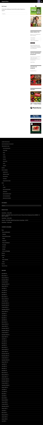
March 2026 (4, 275)
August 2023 (4, 311)
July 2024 (3, 288)
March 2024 (4, 296)
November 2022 (5, 330)
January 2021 (4, 376)
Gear (3, 257)
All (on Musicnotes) (6, 148)
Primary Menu (41, 1)
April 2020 (3, 395)
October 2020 (4, 383)
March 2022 (4, 347)
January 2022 (4, 351)
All (3, 185)
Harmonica (5, 191)
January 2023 (4, 326)
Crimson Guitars (6, 174)
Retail (3, 261)
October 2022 (4, 332)
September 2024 (5, 284)
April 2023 (3, 319)
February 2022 (4, 349)
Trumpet (4, 165)
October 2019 (4, 404)
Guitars (3, 238)
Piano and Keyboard (6, 189)
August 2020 (4, 387)
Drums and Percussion (7, 193)
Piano (4, 152)
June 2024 (3, 290)
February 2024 (4, 298)
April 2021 (3, 370)
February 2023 (4, 324)
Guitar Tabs (5, 150)
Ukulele (4, 159)
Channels (4, 234)
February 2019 (4, 414)
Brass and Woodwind (7, 198)
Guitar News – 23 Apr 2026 (7, 212)
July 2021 (3, 364)
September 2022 (5, 334)
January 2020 (4, 402)
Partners (3, 253)
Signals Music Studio (6, 180)
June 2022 (3, 340)
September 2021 (5, 359)
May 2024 (3, 292)
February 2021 (4, 374)
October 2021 (4, 357)
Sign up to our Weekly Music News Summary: (35, 35)
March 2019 (4, 412)
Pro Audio (4, 244)
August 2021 (4, 362)
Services (3, 263)
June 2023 (3, 315)
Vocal (4, 154)
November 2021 (5, 355)
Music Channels (5, 259)
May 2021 (3, 368)
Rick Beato (5, 178)
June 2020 (3, 391)
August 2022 (4, 336)
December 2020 (5, 378)
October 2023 (4, 307)
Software (4, 246)
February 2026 (4, 277)
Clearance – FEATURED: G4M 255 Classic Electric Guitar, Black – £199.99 (15, 220)
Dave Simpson (5, 176)
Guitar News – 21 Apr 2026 (7, 222)
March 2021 (4, 372)
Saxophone (5, 161)
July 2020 (3, 389)
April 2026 (3, 273)
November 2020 (5, 381)
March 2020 (4, 397)
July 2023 (3, 313)
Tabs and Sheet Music (5, 146)
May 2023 (3, 317)
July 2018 (3, 421)
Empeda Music (5, 1)
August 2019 (4, 408)
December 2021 (5, 353)
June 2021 (3, 366)
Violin (4, 163)
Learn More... (32, 62)
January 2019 (4, 416)
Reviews (3, 167)
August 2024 (4, 286)
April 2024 (3, 294)
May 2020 (3, 393)
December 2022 (5, 328)
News (3, 230)
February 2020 (4, 399)
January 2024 (4, 300)
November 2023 (5, 305)
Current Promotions (6, 141)
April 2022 (3, 345)
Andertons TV (5, 172)
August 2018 (4, 418)
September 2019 (5, 406)
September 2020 (5, 385)
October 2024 (4, 281)
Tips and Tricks (4, 265)
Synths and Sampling (6, 251)
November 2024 (5, 279)
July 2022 (3, 338)
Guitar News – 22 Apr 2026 (7, 218)
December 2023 (5, 303)
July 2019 (3, 410)
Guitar (4, 187)
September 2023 (5, 309)
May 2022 (3, 343)
